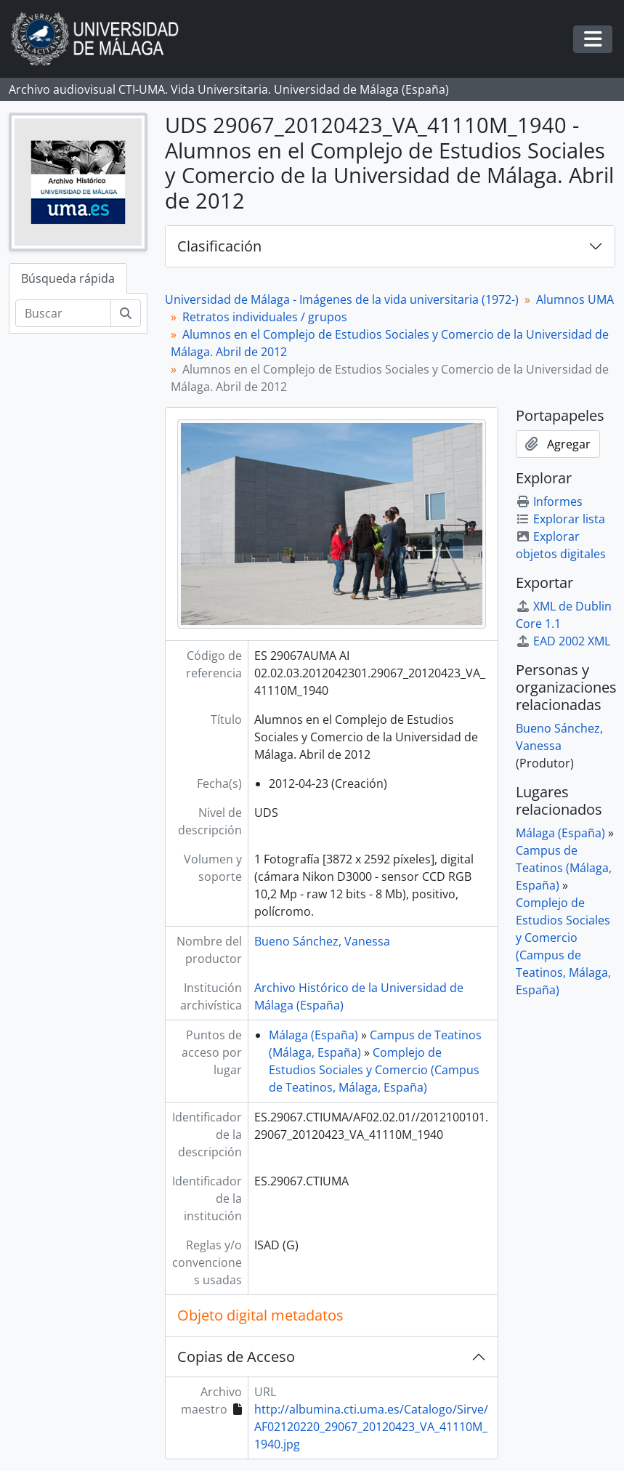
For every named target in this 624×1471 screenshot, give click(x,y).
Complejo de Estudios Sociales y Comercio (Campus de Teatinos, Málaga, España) (374, 1069)
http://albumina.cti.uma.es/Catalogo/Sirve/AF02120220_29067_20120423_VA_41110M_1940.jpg (371, 1426)
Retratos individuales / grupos (264, 317)
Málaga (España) (313, 1035)
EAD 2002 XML (563, 641)
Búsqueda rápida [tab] (68, 278)
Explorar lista (560, 519)
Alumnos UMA (575, 299)
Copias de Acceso (236, 1356)
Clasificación (219, 246)
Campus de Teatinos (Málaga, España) (564, 867)
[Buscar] (63, 313)
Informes (549, 501)
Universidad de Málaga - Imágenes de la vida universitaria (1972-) (342, 299)
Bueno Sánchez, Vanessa (322, 941)
